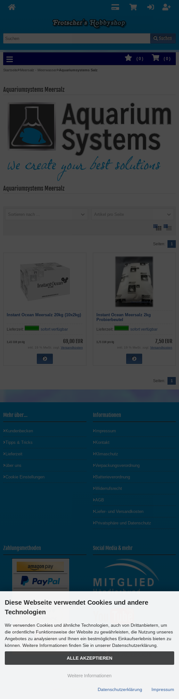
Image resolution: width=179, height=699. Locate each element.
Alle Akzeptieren (89, 658)
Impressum (162, 689)
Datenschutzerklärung (120, 689)
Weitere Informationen (89, 675)
